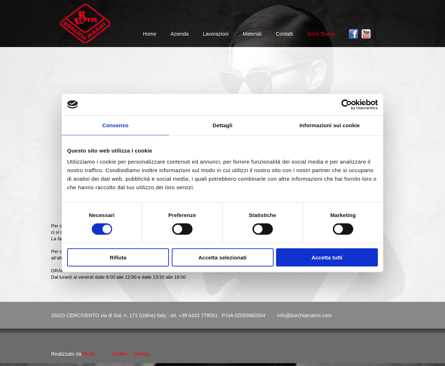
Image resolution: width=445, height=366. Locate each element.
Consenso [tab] (115, 125)
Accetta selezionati (222, 257)
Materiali (252, 34)
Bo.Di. (89, 354)
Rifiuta (118, 257)
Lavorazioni (216, 34)
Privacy (141, 354)
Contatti (284, 34)
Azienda (179, 34)
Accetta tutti (326, 257)
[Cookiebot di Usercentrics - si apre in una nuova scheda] (346, 104)
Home (149, 34)
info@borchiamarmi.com (305, 315)
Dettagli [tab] (222, 125)
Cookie (120, 354)
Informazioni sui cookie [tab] (330, 125)
